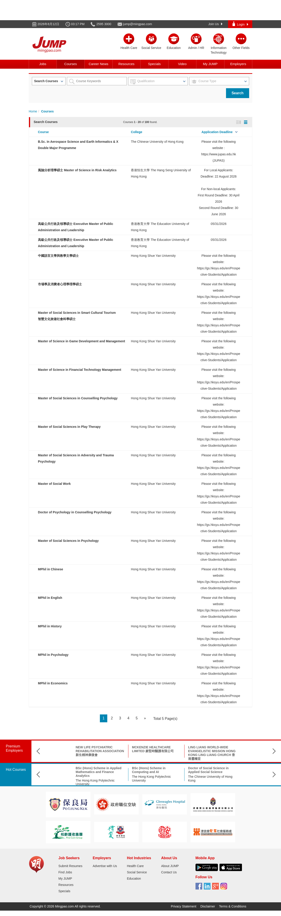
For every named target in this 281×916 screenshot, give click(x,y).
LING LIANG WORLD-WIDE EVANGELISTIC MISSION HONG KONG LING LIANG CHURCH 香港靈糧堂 (183, 752)
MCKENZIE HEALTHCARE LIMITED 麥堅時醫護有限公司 (125, 749)
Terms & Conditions (232, 906)
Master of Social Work (54, 483)
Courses (70, 64)
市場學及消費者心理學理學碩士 (60, 284)
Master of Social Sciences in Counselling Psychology (78, 398)
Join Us (215, 24)
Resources (126, 64)
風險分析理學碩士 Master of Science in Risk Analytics (77, 170)
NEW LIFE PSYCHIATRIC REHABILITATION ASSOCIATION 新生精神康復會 (72, 751)
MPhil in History (50, 626)
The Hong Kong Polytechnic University (67, 782)
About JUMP (170, 866)
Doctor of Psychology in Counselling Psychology (74, 512)
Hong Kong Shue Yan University (153, 255)
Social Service (137, 872)
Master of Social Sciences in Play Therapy (69, 426)
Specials (154, 64)
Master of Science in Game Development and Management (81, 341)
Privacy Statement (183, 906)
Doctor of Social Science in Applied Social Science (180, 770)
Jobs (42, 64)
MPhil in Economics (53, 683)
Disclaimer (207, 906)
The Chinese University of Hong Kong (157, 141)
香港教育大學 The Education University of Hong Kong (236, 782)
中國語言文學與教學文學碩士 (58, 255)
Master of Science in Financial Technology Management (79, 369)
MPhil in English (50, 598)
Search (238, 93)
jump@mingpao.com (137, 24)
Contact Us (169, 872)
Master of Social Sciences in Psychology (68, 541)
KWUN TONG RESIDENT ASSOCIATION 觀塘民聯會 (235, 749)
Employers (238, 64)
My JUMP (210, 64)
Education (134, 878)
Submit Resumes (70, 866)
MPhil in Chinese (50, 569)
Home (33, 111)
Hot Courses (16, 769)
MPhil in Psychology (53, 655)
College (136, 132)
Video (182, 64)
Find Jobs (65, 872)
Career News (98, 64)
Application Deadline (217, 132)
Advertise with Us (105, 866)
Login (240, 24)
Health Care (135, 866)
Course (43, 132)
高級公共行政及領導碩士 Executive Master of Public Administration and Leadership (239, 772)
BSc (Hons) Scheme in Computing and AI (120, 770)
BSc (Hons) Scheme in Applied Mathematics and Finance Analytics (70, 772)
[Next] (145, 718)
